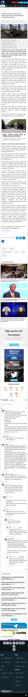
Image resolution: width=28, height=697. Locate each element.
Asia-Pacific (7, 662)
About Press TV (19, 673)
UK (2, 662)
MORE (14, 619)
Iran (2, 658)
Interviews (23, 662)
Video (16, 655)
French (21, 2)
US (12, 658)
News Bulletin (19, 658)
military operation (7, 252)
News (3, 10)
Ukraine (4, 248)
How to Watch (19, 677)
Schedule (10, 673)
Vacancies (18, 681)
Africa (2, 666)
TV (1, 669)
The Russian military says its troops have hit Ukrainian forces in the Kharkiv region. (13, 139)
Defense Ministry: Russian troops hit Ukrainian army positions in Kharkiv (13, 135)
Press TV (17, 669)
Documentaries (5, 677)
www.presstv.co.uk (6, 230)
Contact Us (18, 685)
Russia (9, 10)
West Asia (7, 658)
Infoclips (17, 666)
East (16, 252)
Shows (23, 666)
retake (22, 252)
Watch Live (4, 673)
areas (4, 255)
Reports (17, 662)
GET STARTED (14, 344)
